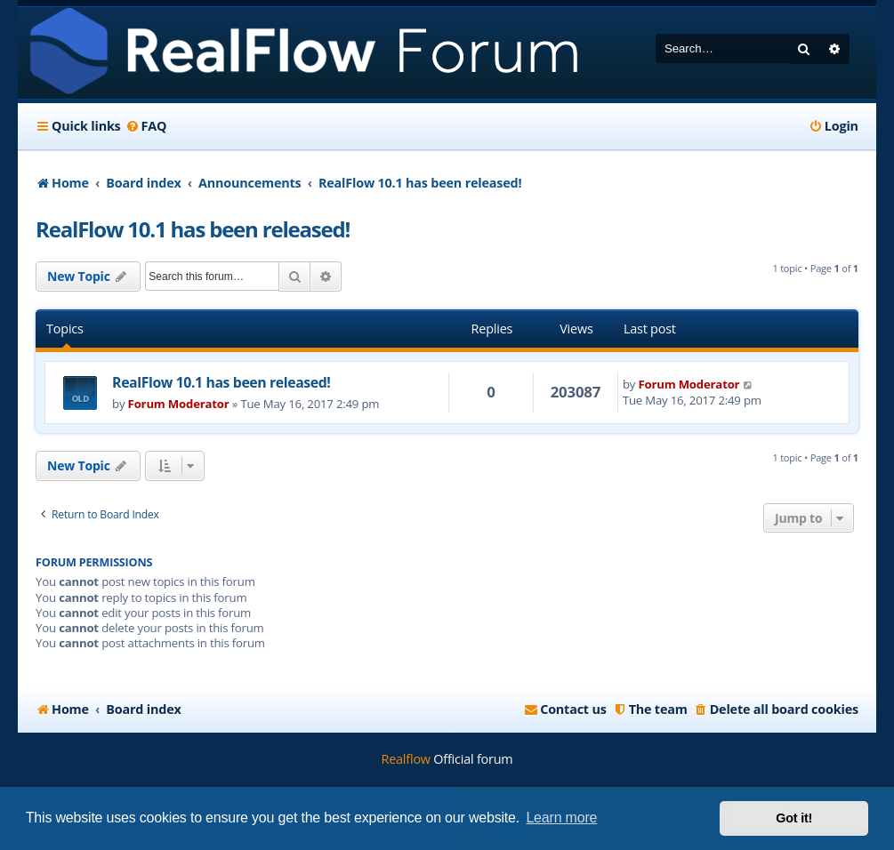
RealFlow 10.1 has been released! (193, 229)
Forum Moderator (179, 404)
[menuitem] (146, 126)
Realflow (406, 758)
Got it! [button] (794, 818)
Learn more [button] (561, 817)
